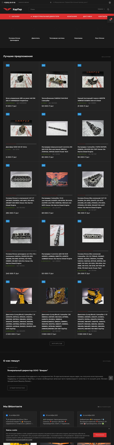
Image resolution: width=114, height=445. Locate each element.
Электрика (78, 38)
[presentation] (111, 378)
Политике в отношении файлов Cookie (19, 439)
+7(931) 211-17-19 (9, 3)
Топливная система (57, 38)
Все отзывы (107, 361)
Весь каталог (106, 56)
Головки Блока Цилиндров (14, 39)
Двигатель (36, 38)
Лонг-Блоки (99, 38)
